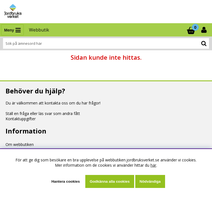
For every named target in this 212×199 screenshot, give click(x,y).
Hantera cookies (65, 181)
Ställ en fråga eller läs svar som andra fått (43, 113)
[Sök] (106, 43)
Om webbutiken (20, 144)
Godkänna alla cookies (109, 181)
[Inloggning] (204, 29)
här (153, 165)
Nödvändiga (150, 181)
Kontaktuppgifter (21, 118)
